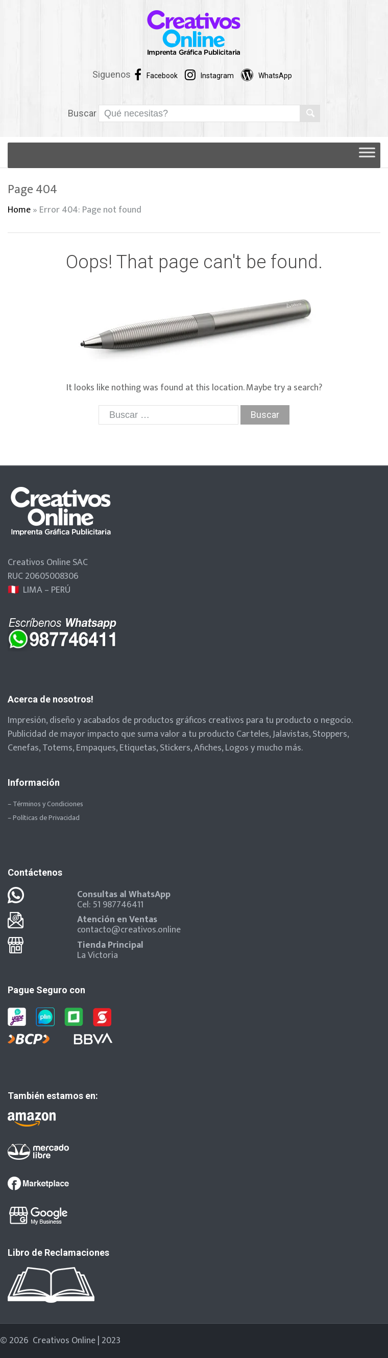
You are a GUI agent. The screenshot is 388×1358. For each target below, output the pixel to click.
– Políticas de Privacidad (44, 818)
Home (19, 210)
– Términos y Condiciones (45, 804)
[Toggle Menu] (367, 155)
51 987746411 (118, 904)
